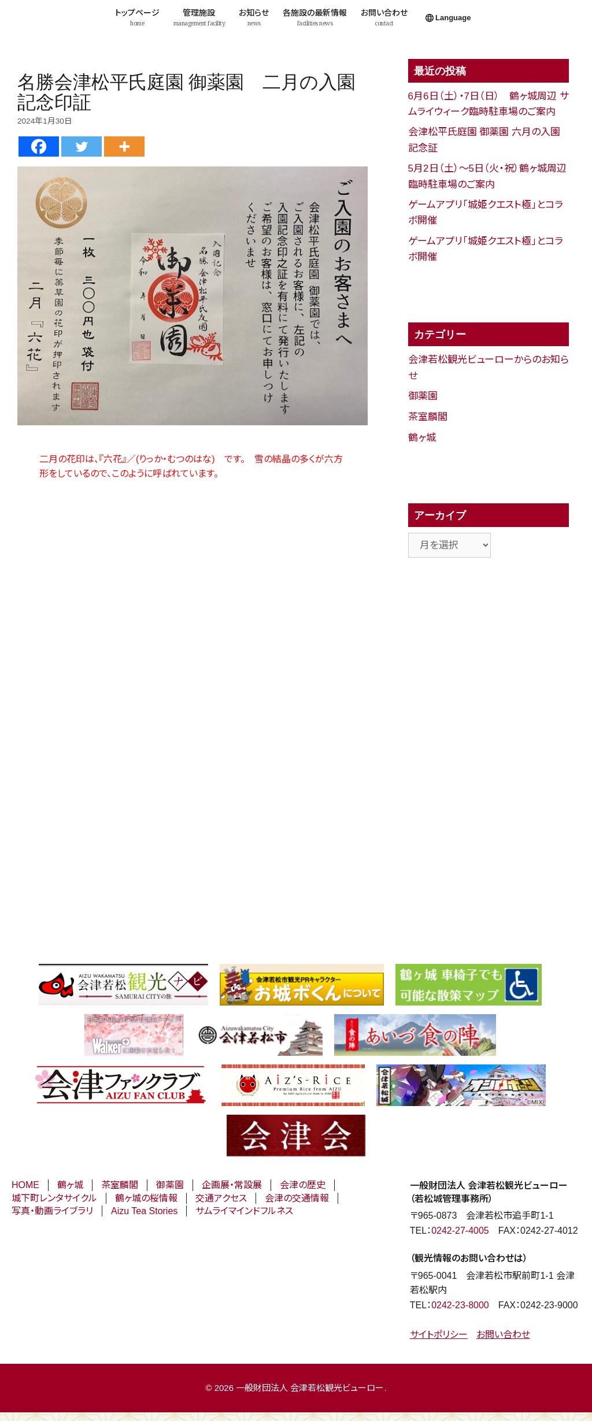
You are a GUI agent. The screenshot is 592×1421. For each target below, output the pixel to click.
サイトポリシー (439, 1335)
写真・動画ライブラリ (52, 1211)
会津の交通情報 (297, 1198)
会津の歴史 (302, 1185)
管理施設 (199, 17)
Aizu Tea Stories (144, 1211)
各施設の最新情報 (315, 17)
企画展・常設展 (232, 1185)
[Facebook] (38, 146)
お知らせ (254, 17)
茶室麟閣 (427, 416)
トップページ (137, 17)
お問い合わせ (384, 17)
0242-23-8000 (460, 1305)
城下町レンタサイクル (54, 1198)
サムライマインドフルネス (244, 1211)
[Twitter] (81, 146)
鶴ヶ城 (422, 437)
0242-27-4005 (460, 1231)
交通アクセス (221, 1198)
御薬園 (423, 396)
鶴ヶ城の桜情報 (146, 1198)
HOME (25, 1185)
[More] (124, 146)
